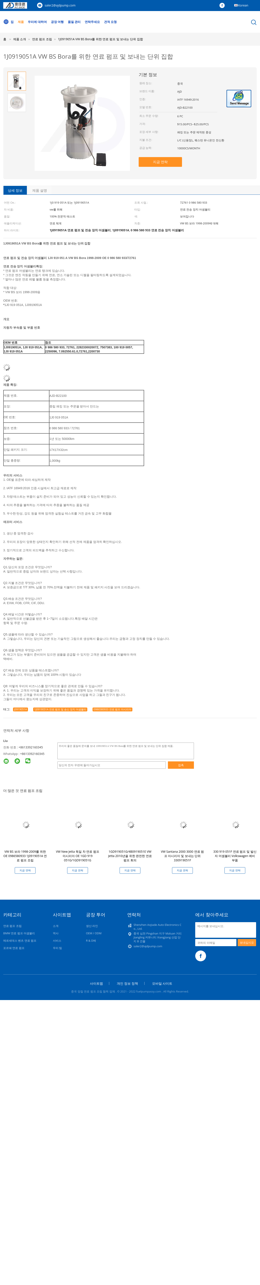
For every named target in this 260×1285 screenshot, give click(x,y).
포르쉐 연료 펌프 (13, 948)
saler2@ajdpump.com (60, 5)
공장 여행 (57, 22)
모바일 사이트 (162, 983)
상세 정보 (15, 190)
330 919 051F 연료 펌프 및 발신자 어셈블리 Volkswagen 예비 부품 (234, 855)
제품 (21, 22)
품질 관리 (74, 22)
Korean (243, 5)
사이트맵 (96, 983)
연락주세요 (92, 22)
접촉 (181, 765)
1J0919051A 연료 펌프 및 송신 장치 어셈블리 (60, 709)
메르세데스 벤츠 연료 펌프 (19, 940)
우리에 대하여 (37, 22)
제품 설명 (39, 190)
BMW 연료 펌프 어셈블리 (19, 933)
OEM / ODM (94, 933)
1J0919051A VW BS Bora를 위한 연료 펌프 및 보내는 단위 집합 (100, 39)
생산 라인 (92, 926)
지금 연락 (160, 161)
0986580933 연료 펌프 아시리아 (112, 709)
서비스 (57, 940)
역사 (55, 933)
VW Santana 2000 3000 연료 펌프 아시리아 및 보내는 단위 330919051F (182, 855)
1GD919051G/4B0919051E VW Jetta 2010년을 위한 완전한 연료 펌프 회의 (130, 855)
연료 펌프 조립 (12, 926)
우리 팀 (57, 948)
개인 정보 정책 (127, 983)
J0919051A (20, 709)
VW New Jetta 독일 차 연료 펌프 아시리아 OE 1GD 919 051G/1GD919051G (77, 855)
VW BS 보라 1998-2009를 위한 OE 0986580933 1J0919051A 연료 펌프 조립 (25, 855)
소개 (55, 926)
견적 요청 (110, 22)
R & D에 (91, 940)
